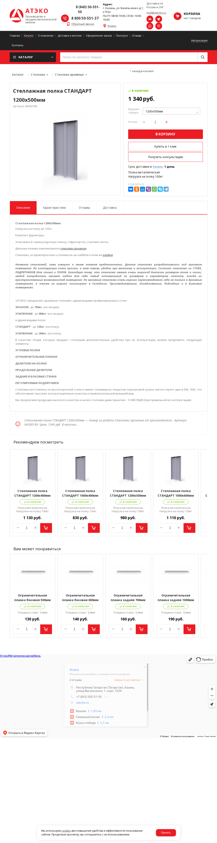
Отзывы (84, 208)
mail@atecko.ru (156, 13)
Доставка (110, 208)
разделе (108, 255)
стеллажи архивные (73, 248)
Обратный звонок (82, 24)
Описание (23, 208)
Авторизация (199, 40)
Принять (166, 832)
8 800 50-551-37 (85, 18)
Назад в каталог (143, 71)
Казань (112, 26)
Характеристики (54, 208)
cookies (66, 830)
